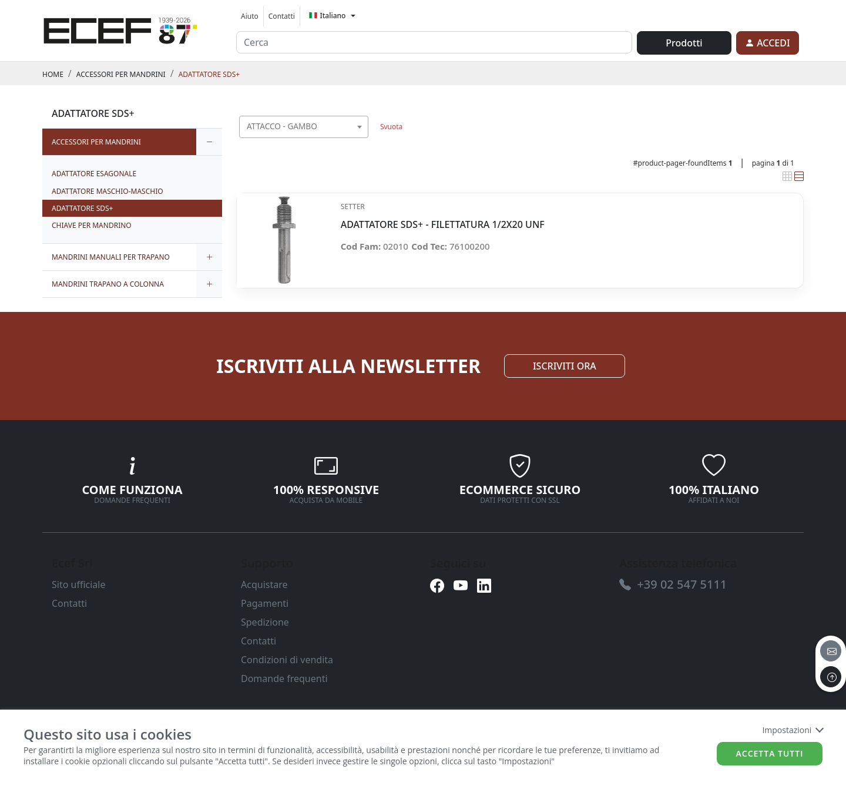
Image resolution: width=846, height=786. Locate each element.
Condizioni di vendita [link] (287, 659)
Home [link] (52, 74)
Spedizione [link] (265, 622)
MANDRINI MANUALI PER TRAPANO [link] (111, 257)
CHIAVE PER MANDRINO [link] (92, 225)
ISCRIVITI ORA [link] (564, 366)
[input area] (434, 42)
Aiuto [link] (249, 16)
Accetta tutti (770, 753)
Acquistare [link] (264, 584)
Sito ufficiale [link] (79, 584)
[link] (120, 29)
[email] (830, 650)
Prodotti (684, 42)
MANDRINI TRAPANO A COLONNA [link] (108, 284)
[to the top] (830, 676)
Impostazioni (792, 729)
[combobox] (303, 127)
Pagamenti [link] (264, 603)
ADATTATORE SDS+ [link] (209, 74)
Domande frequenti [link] (284, 678)
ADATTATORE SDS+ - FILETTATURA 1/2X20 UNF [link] (443, 224)
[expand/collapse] (209, 142)
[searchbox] (362, 141)
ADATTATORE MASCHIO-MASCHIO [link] (107, 191)
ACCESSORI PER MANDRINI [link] (121, 74)
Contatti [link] (281, 16)
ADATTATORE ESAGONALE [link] (94, 174)
